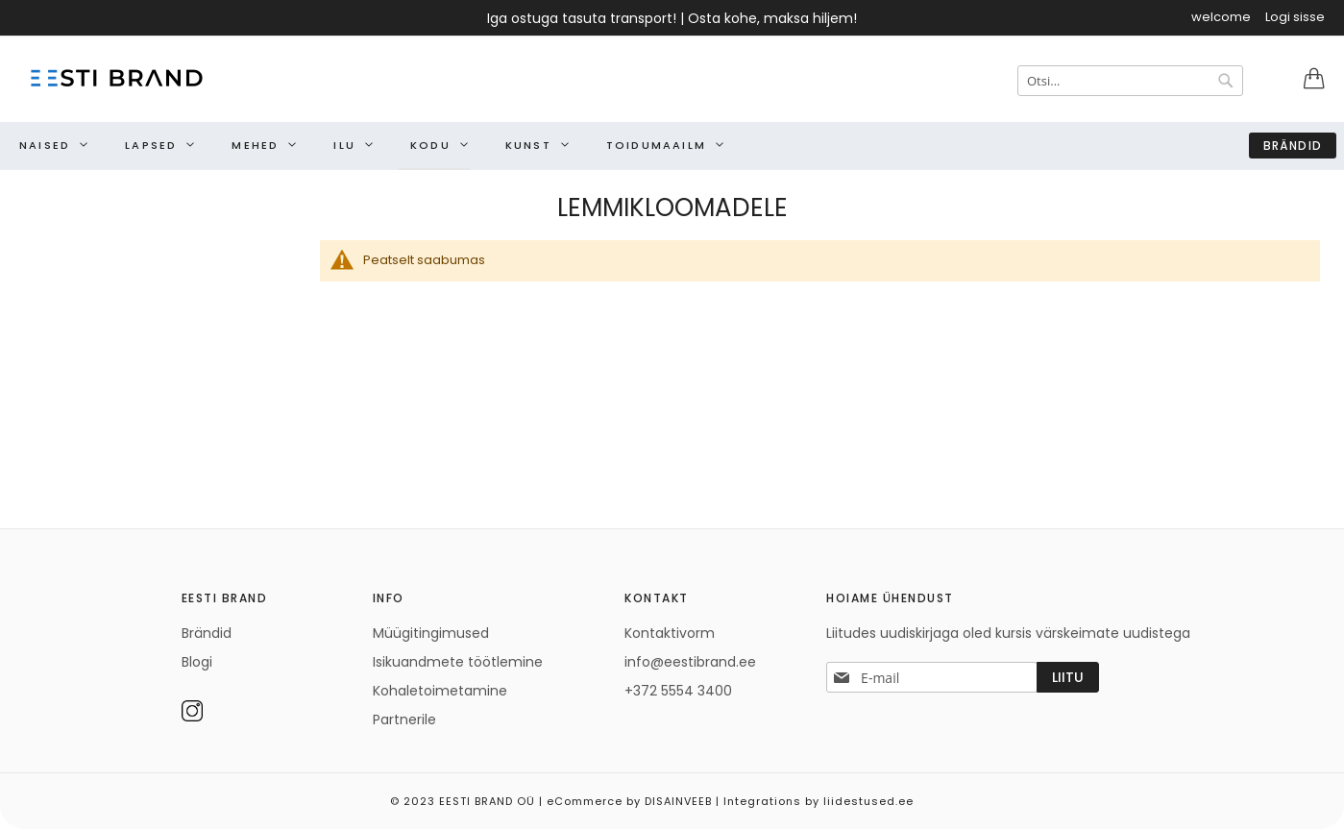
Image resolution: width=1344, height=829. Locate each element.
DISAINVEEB (678, 801)
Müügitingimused (431, 633)
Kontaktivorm (669, 633)
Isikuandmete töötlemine (458, 661)
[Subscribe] (1068, 677)
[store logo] (115, 78)
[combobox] (1130, 80)
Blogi (197, 661)
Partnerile (404, 719)
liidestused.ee (868, 801)
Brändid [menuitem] (1292, 145)
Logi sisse (1295, 17)
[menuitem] (48, 145)
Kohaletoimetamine (440, 690)
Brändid (207, 633)
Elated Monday (1324, 794)
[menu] (672, 146)
